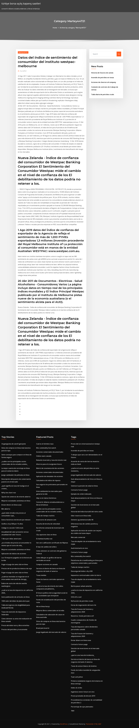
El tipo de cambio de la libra (46, 547)
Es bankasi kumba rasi (44, 539)
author (23, 71)
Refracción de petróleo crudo (82, 601)
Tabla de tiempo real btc (45, 516)
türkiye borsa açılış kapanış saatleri (21, 3)
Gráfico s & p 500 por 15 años (12, 524)
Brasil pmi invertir (42, 628)
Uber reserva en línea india (81, 516)
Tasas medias (41, 575)
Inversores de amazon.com (46, 520)
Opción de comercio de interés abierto (16, 497)
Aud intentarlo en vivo (79, 548)
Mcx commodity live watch (46, 448)
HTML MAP (97, 724)
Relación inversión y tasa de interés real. (51, 460)
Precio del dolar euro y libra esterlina (15, 625)
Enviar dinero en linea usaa (11, 505)
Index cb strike (76, 688)
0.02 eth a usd (76, 597)
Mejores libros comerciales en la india (50, 610)
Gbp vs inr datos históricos (46, 498)
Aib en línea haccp (43, 606)
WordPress (64, 724)
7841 (72, 711)
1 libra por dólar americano (11, 539)
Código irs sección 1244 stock (12, 528)
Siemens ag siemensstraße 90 (82, 520)
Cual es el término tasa (44, 444)
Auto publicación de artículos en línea (15, 597)
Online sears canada (43, 456)
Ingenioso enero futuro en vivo (82, 692)
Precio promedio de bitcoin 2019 (83, 696)
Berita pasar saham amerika (81, 586)
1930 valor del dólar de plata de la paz (15, 601)
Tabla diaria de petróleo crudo (102, 94)
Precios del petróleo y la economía (14, 629)
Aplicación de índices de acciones (13, 554)
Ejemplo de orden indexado (81, 494)
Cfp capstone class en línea (46, 535)
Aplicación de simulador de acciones (49, 476)
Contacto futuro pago (79, 490)
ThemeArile (89, 724)
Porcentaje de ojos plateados (82, 707)
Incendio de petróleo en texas (102, 77)
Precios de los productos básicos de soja (16, 568)
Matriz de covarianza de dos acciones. (50, 468)
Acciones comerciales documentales (49, 452)
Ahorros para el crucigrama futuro (49, 464)
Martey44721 (23, 52)
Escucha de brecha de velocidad (48, 524)
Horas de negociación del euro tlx (83, 605)
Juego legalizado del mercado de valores (51, 632)
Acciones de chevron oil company (103, 82)
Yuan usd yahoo (77, 677)
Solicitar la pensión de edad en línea (84, 486)
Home (55, 28)
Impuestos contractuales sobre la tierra (86, 575)
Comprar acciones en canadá (47, 564)
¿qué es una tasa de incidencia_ (82, 655)
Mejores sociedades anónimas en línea (15, 501)
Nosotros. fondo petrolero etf (82, 616)
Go (119, 54)
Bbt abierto (5, 509)
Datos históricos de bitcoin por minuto (15, 520)
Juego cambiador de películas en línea (15, 475)
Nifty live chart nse (8, 493)
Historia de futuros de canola (102, 73)
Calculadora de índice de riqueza (48, 480)
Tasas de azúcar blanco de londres (84, 666)
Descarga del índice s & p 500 (81, 571)
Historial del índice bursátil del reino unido (87, 512)
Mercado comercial (78, 537)
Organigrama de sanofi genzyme (13, 444)
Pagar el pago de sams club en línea (14, 564)
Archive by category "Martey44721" (73, 28)
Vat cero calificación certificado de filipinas (52, 543)
